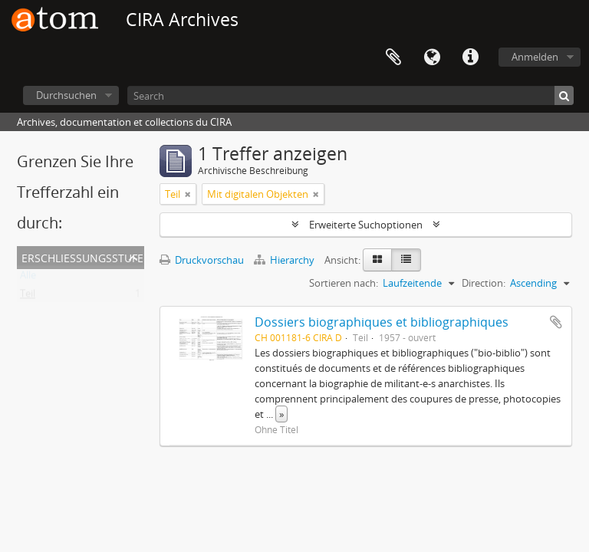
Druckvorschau (202, 260)
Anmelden (535, 57)
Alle (28, 278)
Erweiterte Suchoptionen (366, 225)
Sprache (432, 57)
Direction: (483, 283)
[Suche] (564, 95)
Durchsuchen (66, 95)
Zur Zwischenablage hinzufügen (556, 322)
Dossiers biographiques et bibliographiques (381, 322)
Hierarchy (285, 260)
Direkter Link (470, 57)
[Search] (350, 95)
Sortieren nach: (343, 283)
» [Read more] (281, 414)
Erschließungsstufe (82, 256)
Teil (27, 297)
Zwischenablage (393, 57)
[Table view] (406, 259)
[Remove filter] (188, 194)
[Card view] (377, 259)
